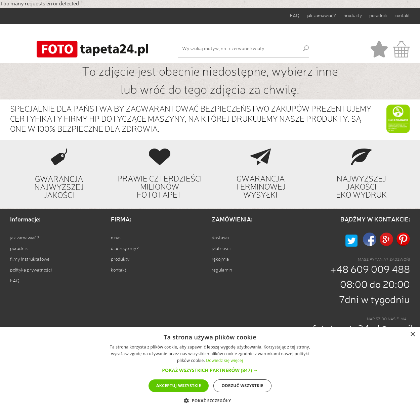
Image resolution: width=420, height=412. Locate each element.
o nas (116, 238)
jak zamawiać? (321, 15)
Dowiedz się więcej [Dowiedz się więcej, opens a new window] (224, 360)
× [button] (412, 334)
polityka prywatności (31, 270)
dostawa (220, 238)
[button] (210, 370)
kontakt (402, 15)
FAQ (294, 15)
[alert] (210, 369)
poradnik (378, 15)
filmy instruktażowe (29, 259)
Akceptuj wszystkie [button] (178, 385)
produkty (352, 15)
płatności (221, 248)
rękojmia (220, 259)
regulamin (222, 270)
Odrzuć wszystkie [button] (242, 385)
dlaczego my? (125, 248)
